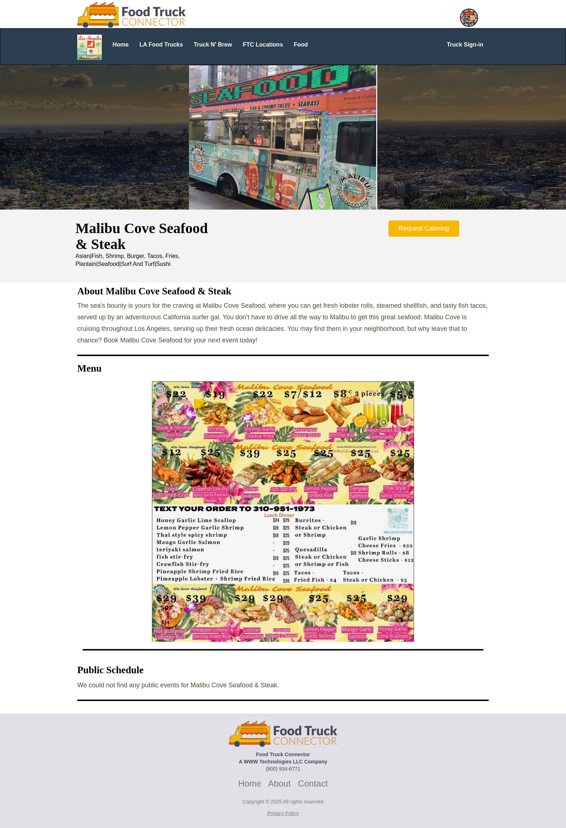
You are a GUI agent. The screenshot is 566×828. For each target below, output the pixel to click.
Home (249, 783)
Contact (313, 783)
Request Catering (424, 228)
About (279, 783)
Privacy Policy (283, 813)
